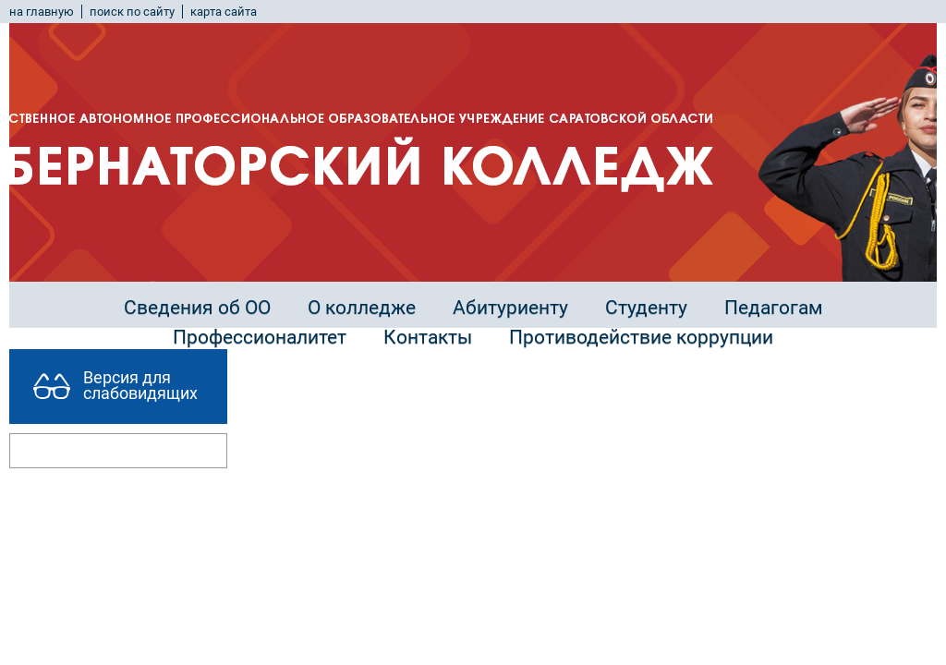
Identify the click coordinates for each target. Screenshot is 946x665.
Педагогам (773, 307)
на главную (41, 11)
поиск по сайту (132, 11)
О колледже (362, 307)
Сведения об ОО (197, 307)
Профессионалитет (259, 337)
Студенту (646, 307)
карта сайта (223, 11)
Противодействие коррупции (641, 337)
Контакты (427, 337)
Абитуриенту (510, 307)
